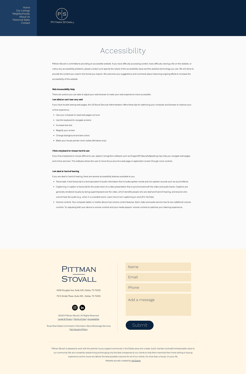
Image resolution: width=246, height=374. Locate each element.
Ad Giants (136, 360)
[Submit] (140, 325)
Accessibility (93, 319)
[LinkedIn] (82, 307)
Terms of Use (80, 319)
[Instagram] (75, 307)
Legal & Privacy (65, 319)
